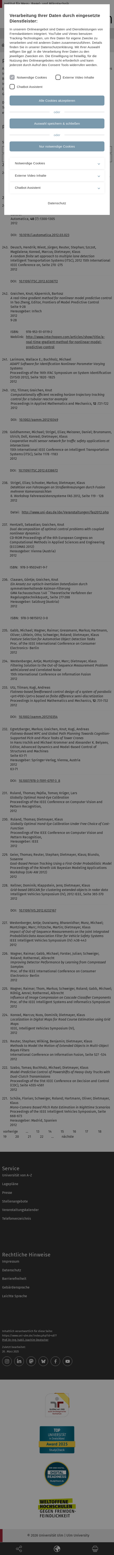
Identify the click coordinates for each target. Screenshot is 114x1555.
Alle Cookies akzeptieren (57, 100)
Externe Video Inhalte (78, 77)
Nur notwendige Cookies (57, 146)
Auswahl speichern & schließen (57, 123)
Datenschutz (57, 203)
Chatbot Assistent (30, 87)
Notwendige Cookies (32, 77)
